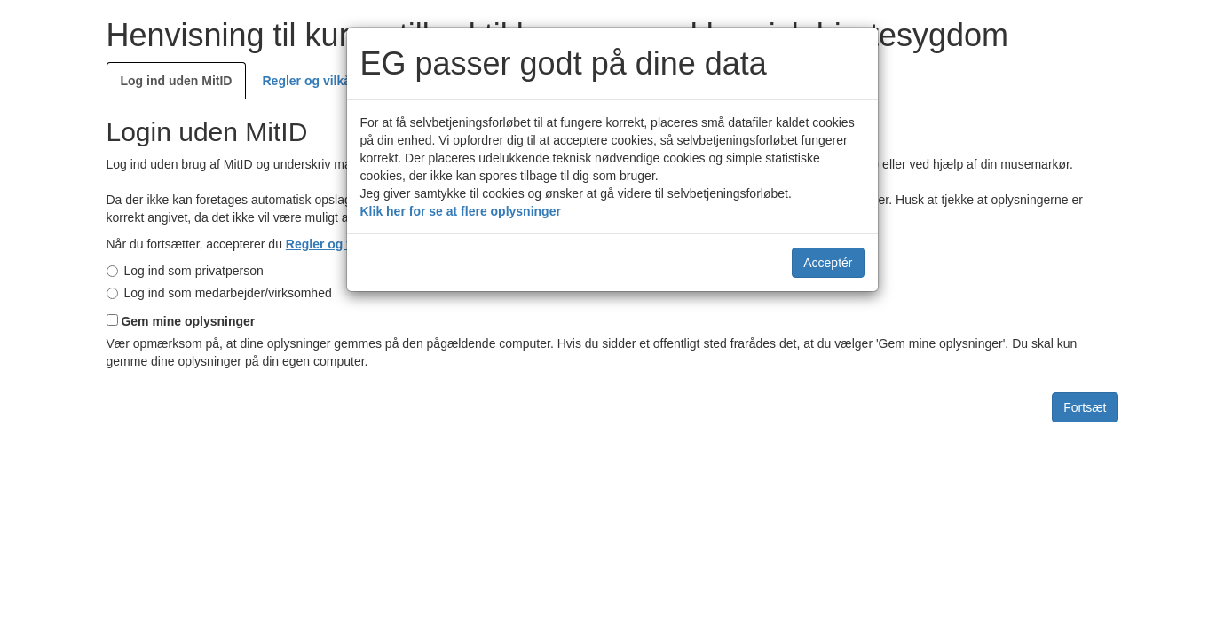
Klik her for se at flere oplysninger (460, 211)
